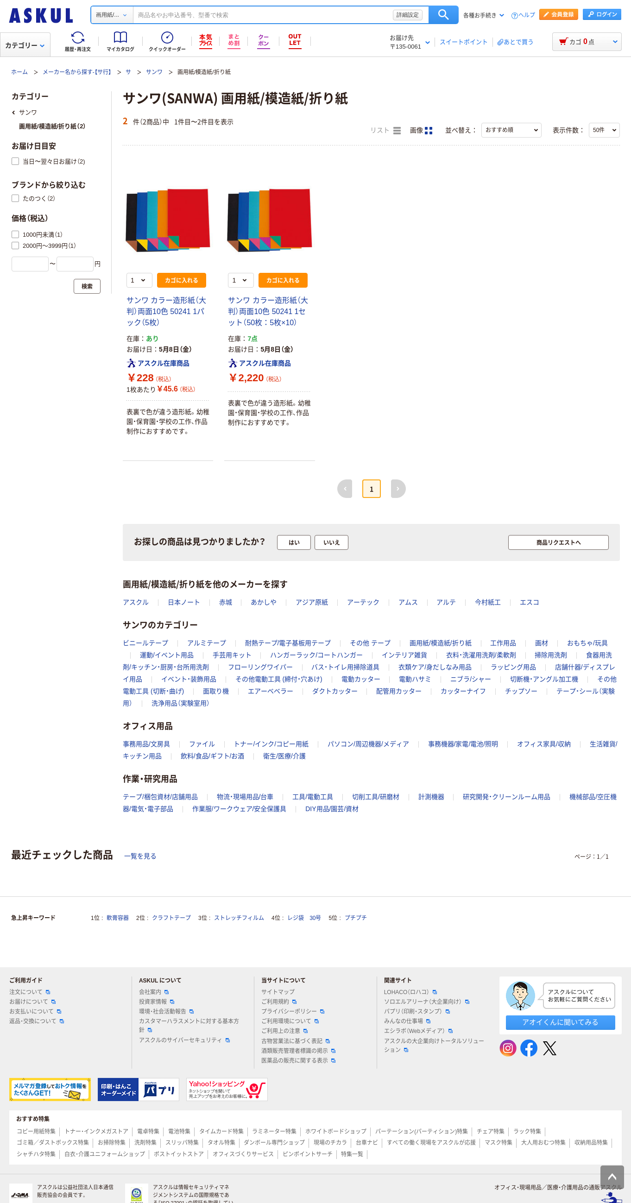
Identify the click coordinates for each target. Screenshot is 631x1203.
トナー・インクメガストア (96, 1131)
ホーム (19, 72)
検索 (444, 15)
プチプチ (356, 918)
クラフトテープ (171, 918)
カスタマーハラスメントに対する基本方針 (189, 1025)
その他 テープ (370, 643)
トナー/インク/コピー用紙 (271, 744)
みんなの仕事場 (407, 1021)
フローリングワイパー (260, 667)
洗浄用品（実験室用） (180, 703)
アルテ (446, 602)
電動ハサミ (415, 679)
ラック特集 (527, 1131)
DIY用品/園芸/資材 (332, 808)
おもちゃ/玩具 (587, 643)
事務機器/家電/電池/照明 (463, 744)
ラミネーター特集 (274, 1131)
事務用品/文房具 (146, 744)
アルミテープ (206, 643)
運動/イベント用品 (167, 655)
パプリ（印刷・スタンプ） (417, 1011)
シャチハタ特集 (36, 1154)
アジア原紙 (312, 602)
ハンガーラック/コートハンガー (316, 655)
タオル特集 (221, 1143)
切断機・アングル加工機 (544, 679)
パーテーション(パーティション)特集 (421, 1131)
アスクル (136, 602)
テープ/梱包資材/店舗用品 (160, 796)
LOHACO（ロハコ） (410, 992)
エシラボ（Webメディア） (418, 1031)
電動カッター (360, 679)
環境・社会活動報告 (166, 1011)
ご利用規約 (279, 1002)
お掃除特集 (112, 1143)
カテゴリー (24, 45)
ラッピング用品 (513, 667)
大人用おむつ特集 (543, 1143)
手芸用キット (232, 655)
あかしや (264, 602)
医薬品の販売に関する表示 (298, 1061)
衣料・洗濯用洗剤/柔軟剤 (481, 655)
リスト (385, 130)
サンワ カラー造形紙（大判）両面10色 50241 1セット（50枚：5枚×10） (268, 311)
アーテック (363, 602)
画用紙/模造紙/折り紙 (441, 643)
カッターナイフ (463, 691)
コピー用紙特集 (36, 1131)
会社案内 (154, 992)
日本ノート (184, 602)
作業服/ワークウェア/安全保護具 (239, 808)
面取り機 (216, 691)
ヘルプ (526, 16)
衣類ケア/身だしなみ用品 (435, 667)
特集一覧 (352, 1154)
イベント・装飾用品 (188, 679)
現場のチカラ (330, 1143)
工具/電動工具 (312, 796)
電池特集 (179, 1131)
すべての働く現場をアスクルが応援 (431, 1143)
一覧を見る (140, 856)
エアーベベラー (270, 691)
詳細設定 (408, 15)
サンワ (154, 72)
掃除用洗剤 (551, 655)
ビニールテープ (145, 643)
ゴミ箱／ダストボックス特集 (53, 1143)
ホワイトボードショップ (335, 1131)
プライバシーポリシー (292, 1011)
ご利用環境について (290, 1021)
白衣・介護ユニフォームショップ (104, 1154)
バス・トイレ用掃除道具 (345, 667)
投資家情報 (156, 1002)
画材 (541, 643)
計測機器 (431, 796)
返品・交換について (36, 1021)
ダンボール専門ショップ (274, 1143)
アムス (408, 602)
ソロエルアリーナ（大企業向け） (426, 1002)
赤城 (225, 602)
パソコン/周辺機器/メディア (368, 744)
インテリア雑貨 (404, 655)
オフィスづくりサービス (243, 1154)
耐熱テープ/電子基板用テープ (288, 643)
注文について (29, 992)
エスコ (529, 602)
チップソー (521, 691)
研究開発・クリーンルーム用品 (506, 796)
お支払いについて (35, 1011)
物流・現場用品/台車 (245, 796)
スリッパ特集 (182, 1143)
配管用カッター (399, 691)
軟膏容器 (118, 918)
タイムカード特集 (221, 1131)
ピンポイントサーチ (308, 1154)
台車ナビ (367, 1143)
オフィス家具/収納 (544, 744)
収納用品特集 (591, 1143)
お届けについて (32, 1002)
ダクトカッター (335, 691)
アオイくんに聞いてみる (560, 1022)
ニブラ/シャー (470, 679)
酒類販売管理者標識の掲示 (298, 1051)
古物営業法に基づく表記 (295, 1041)
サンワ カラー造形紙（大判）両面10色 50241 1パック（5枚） (166, 311)
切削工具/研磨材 (375, 796)
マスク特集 (498, 1143)
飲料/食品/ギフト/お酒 (213, 756)
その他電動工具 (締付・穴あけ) (278, 679)
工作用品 (503, 643)
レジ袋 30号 (304, 918)
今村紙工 (488, 602)
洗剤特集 (145, 1143)
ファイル (202, 744)
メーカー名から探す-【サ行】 (77, 72)
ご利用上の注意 (284, 1031)
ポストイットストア (179, 1154)
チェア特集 (491, 1131)
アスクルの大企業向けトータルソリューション (434, 1045)
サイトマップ (278, 992)
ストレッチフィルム (239, 918)
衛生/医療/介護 (284, 756)
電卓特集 (148, 1131)
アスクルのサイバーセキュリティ (184, 1040)
